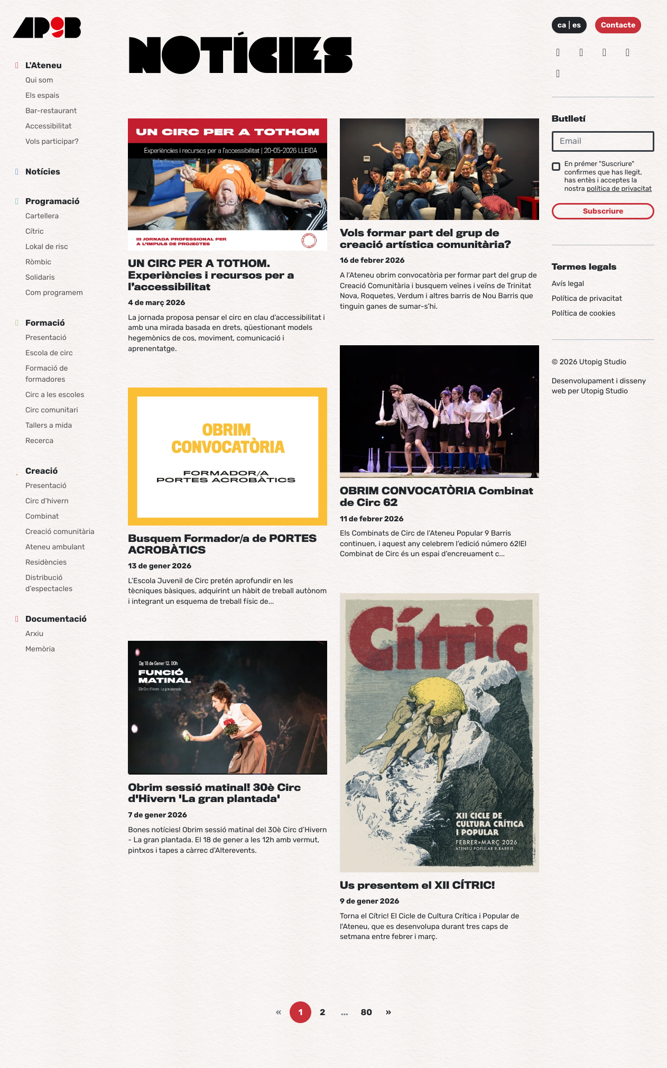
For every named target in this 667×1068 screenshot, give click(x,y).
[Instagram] (558, 52)
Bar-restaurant (51, 110)
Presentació (46, 337)
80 (367, 1012)
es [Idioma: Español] (576, 25)
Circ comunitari (51, 410)
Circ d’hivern (47, 500)
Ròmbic (38, 261)
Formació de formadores (46, 374)
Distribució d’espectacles (48, 583)
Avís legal (568, 283)
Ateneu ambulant (55, 546)
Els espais (42, 95)
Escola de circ (49, 352)
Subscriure (603, 211)
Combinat (42, 516)
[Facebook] (604, 52)
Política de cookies (584, 313)
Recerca (39, 440)
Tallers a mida (48, 425)
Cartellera (42, 215)
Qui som (39, 80)
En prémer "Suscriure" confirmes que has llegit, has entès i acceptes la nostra (608, 176)
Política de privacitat (587, 298)
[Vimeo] (627, 52)
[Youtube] (558, 73)
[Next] (388, 1012)
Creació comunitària (60, 531)
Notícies (42, 172)
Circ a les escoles (54, 394)
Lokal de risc (46, 246)
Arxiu (34, 633)
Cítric (34, 231)
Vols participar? (52, 141)
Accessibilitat (48, 126)
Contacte (618, 25)
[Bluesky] (581, 52)
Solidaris (40, 277)
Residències (46, 562)
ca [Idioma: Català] (562, 25)
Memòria (40, 649)
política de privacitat (619, 189)
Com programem (54, 292)
